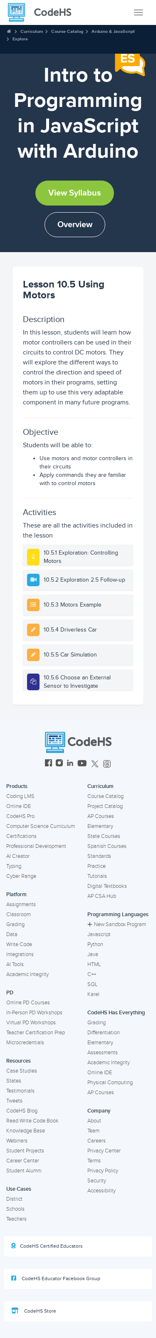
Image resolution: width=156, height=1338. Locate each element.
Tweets (14, 1101)
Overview (74, 225)
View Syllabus (74, 193)
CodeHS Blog (21, 1111)
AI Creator (18, 856)
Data (11, 934)
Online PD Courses (28, 1002)
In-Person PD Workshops (34, 1012)
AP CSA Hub (101, 896)
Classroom (18, 914)
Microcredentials (25, 1042)
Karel (93, 994)
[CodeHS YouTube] (82, 764)
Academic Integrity (27, 974)
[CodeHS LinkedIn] (70, 764)
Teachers (16, 1219)
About (94, 1120)
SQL (92, 984)
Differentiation (103, 1032)
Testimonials (20, 1091)
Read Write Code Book (32, 1120)
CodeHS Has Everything (116, 1013)
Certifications (21, 836)
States (13, 1081)
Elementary (100, 826)
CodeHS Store (33, 1311)
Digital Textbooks (107, 886)
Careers (96, 1140)
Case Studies (21, 1071)
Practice (96, 866)
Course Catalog (67, 31)
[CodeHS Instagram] (59, 764)
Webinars (16, 1140)
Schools (15, 1209)
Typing (13, 866)
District (14, 1199)
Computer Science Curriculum (40, 826)
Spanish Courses (106, 846)
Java (92, 954)
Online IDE (18, 806)
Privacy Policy (102, 1170)
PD (9, 993)
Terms (94, 1160)
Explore (20, 39)
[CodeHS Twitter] (95, 764)
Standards (99, 856)
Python (95, 944)
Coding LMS (20, 796)
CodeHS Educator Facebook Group (55, 1278)
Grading (15, 924)
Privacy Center (104, 1150)
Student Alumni (24, 1170)
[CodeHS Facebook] (48, 764)
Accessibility (101, 1190)
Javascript (99, 934)
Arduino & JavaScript (113, 31)
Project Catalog (105, 806)
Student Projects (25, 1150)
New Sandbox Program (116, 924)
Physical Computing (110, 1082)
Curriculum (31, 31)
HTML (94, 964)
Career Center (22, 1160)
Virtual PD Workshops (31, 1022)
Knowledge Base (25, 1130)
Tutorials (97, 876)
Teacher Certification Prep (35, 1032)
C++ (91, 974)
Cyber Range (21, 876)
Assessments (102, 1052)
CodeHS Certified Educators (47, 1246)
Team (93, 1130)
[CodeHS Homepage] (43, 12)
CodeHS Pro (20, 816)
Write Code (19, 944)
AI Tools (15, 964)
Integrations (20, 954)
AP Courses (100, 816)
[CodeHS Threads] (107, 764)
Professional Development (36, 846)
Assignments (21, 904)
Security (96, 1180)
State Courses (103, 836)
